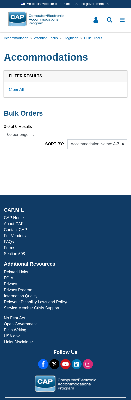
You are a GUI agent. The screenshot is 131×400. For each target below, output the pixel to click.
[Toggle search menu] (110, 20)
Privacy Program (18, 290)
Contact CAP (15, 230)
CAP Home (14, 218)
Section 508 (14, 254)
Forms (9, 248)
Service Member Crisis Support (31, 308)
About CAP (14, 224)
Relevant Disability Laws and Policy (35, 302)
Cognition (71, 38)
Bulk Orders (93, 38)
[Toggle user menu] (96, 20)
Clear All (16, 89)
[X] (54, 364)
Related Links (16, 272)
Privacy (10, 284)
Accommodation (16, 38)
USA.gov (12, 336)
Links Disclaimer (18, 342)
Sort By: (54, 144)
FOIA (8, 278)
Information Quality (20, 296)
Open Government (20, 324)
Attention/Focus (46, 38)
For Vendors (15, 236)
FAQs (9, 242)
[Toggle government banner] (65, 4)
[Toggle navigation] (122, 20)
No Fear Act (14, 318)
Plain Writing (15, 330)
